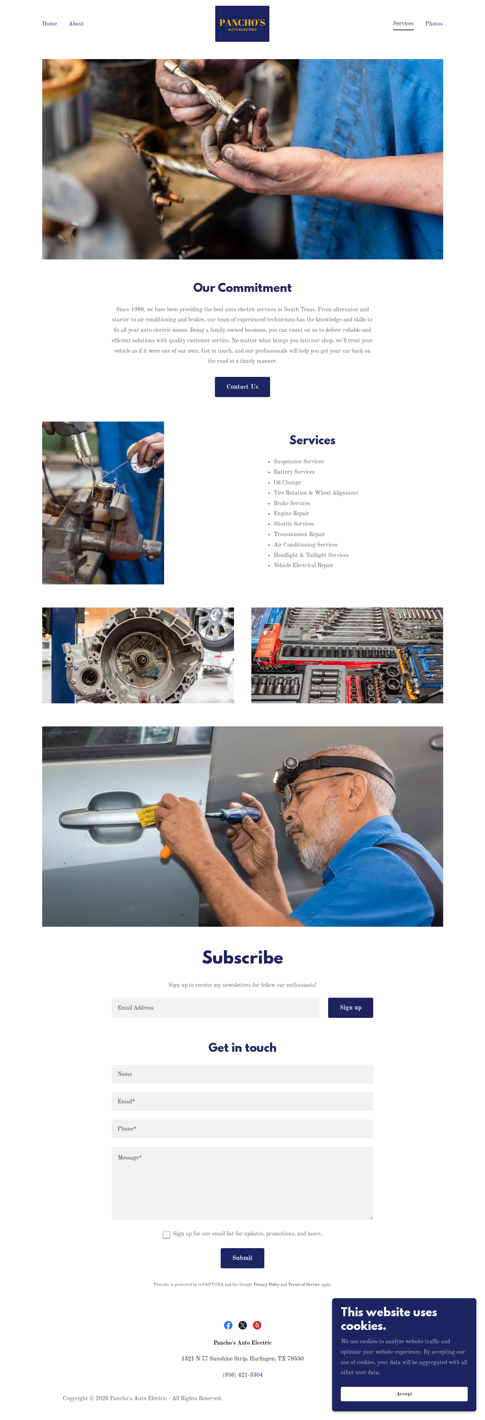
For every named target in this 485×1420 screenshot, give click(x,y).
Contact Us (242, 387)
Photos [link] (434, 24)
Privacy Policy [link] (266, 1285)
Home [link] (49, 24)
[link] (242, 24)
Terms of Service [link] (304, 1285)
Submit (242, 1258)
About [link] (76, 24)
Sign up (351, 1008)
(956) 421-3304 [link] (242, 1375)
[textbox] (215, 1008)
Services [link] (403, 24)
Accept (404, 1394)
